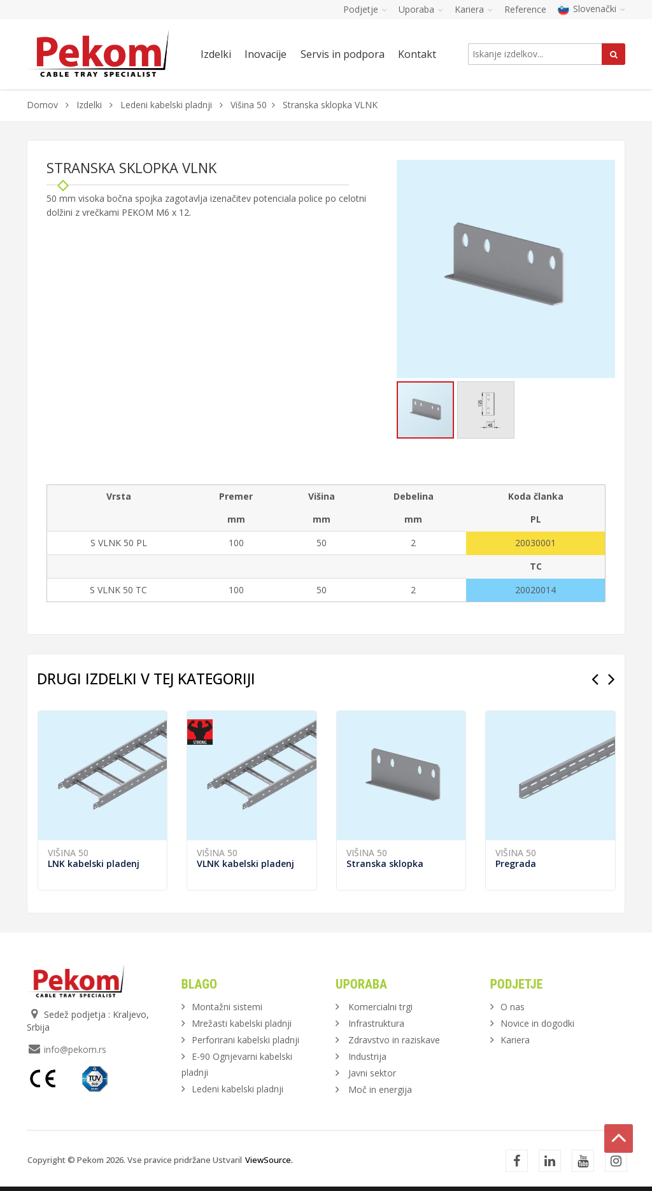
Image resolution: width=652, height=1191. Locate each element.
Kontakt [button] (417, 54)
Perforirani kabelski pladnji (245, 1040)
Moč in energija (380, 1089)
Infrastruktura (376, 1023)
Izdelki (90, 105)
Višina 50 (248, 105)
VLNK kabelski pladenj (245, 863)
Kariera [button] (474, 9)
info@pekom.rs (75, 1049)
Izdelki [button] (216, 54)
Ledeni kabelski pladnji (166, 105)
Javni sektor (372, 1073)
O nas (512, 1007)
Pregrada (515, 863)
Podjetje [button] (365, 9)
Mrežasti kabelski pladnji (242, 1023)
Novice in (537, 1023)
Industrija (367, 1056)
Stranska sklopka (384, 863)
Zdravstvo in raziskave (394, 1040)
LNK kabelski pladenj (93, 863)
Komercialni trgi (380, 1007)
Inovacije (265, 54)
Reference (525, 9)
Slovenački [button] (591, 9)
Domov (42, 105)
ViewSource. (269, 1160)
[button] (603, 171)
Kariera (515, 1040)
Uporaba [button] (421, 9)
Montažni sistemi (227, 1007)
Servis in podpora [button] (343, 54)
